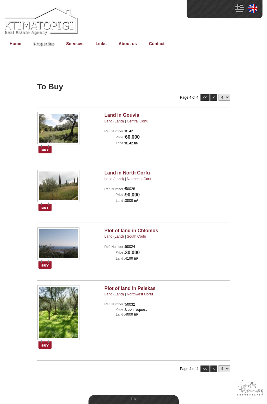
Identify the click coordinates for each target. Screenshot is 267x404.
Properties (43, 43)
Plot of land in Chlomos (131, 230)
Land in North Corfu (127, 172)
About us (128, 43)
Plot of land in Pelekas (130, 288)
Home (15, 43)
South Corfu (136, 236)
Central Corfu (137, 121)
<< (205, 97)
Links (101, 43)
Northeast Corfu (139, 179)
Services (75, 43)
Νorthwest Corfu (140, 294)
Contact (157, 43)
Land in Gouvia (121, 115)
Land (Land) (114, 121)
